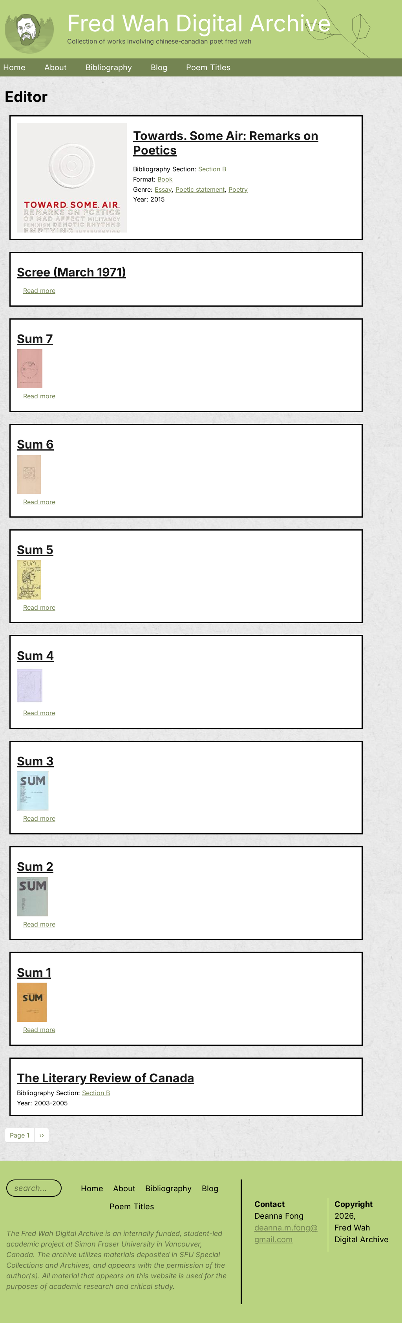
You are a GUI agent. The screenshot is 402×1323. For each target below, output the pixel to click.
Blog (159, 67)
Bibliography (109, 67)
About (55, 67)
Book (165, 179)
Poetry (238, 189)
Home (14, 67)
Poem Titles (208, 67)
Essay (163, 189)
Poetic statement (200, 189)
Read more (39, 290)
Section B (212, 169)
